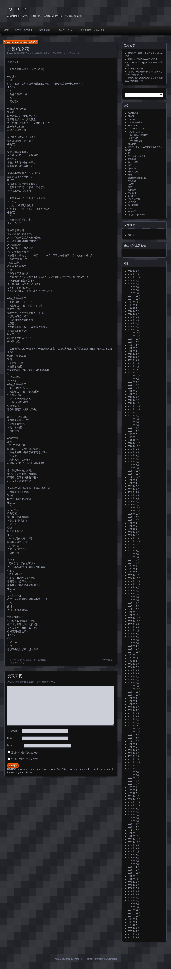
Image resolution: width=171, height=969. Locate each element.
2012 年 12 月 (134, 725)
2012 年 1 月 (133, 759)
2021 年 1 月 (133, 437)
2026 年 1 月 (133, 274)
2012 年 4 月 (133, 750)
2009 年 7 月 (133, 851)
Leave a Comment (70, 53)
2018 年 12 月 (134, 507)
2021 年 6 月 (133, 422)
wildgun (17, 42)
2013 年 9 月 (133, 698)
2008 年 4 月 (133, 897)
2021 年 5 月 (133, 425)
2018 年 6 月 (133, 523)
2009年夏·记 (107, 660)
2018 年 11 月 (134, 511)
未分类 (131, 184)
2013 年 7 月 (133, 704)
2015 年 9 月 (133, 624)
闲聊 (130, 208)
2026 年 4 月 (133, 271)
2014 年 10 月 (134, 658)
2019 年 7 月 (133, 486)
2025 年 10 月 (134, 277)
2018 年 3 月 (133, 532)
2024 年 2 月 (133, 326)
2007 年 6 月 (133, 928)
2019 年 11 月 (134, 474)
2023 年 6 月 (133, 351)
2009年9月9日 (30, 42)
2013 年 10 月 (134, 695)
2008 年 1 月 (133, 907)
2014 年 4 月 (133, 676)
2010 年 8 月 (133, 811)
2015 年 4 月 (133, 639)
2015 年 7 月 (133, 630)
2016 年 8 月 (133, 590)
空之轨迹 (132, 193)
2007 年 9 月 (133, 919)
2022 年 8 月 (133, 382)
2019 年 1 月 (133, 504)
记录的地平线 (134, 199)
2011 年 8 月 (133, 775)
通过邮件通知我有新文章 (24, 759)
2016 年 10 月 (134, 584)
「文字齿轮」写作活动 (138, 135)
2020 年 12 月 (134, 440)
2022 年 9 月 (133, 379)
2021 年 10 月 (134, 412)
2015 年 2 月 (133, 646)
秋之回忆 (132, 190)
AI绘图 (131, 116)
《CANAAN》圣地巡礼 (138, 128)
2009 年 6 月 (133, 854)
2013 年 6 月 (133, 707)
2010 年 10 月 (134, 805)
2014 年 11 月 (134, 655)
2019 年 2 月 (133, 501)
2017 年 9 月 (133, 550)
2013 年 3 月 (133, 716)
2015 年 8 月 (133, 627)
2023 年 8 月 (133, 345)
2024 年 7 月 (133, 311)
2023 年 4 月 (133, 357)
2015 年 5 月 (133, 636)
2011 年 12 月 (134, 762)
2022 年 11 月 (134, 372)
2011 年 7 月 (133, 778)
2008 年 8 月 (133, 885)
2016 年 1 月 (133, 612)
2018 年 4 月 (133, 529)
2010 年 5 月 (133, 821)
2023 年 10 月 (134, 339)
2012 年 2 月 (133, 756)
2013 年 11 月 (134, 692)
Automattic (111, 959)
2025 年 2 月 (133, 290)
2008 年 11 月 (134, 876)
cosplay (131, 119)
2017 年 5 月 (133, 563)
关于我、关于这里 (24, 30)
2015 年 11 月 (134, 618)
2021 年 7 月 (133, 418)
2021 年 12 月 (134, 406)
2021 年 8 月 (133, 415)
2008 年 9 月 (133, 882)
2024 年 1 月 (133, 329)
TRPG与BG (133, 125)
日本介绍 (132, 168)
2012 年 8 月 (133, 738)
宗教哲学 (132, 159)
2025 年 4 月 (133, 283)
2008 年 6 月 (133, 891)
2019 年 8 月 (133, 483)
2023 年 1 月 (133, 366)
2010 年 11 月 (134, 802)
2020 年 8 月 (133, 449)
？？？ (17, 10)
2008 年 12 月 (134, 873)
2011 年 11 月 (134, 765)
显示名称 (12, 731)
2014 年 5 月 (133, 673)
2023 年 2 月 (133, 363)
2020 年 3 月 (133, 461)
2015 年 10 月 (134, 621)
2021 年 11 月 (134, 409)
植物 (130, 187)
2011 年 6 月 (133, 781)
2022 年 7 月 (133, 385)
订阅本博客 (44, 30)
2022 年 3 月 (133, 397)
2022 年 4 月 (133, 394)
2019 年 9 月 (133, 480)
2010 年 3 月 (133, 827)
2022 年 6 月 (133, 388)
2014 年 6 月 (133, 670)
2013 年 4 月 (133, 713)
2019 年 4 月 (133, 495)
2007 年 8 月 (133, 922)
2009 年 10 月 (134, 842)
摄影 (130, 165)
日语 (130, 174)
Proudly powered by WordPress (69, 959)
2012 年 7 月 (133, 741)
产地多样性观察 (135, 141)
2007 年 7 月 (133, 925)
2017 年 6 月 (133, 560)
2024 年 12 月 (134, 296)
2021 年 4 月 (133, 428)
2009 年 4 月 (133, 861)
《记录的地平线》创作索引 (91, 30)
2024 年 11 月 (134, 299)
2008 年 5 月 (133, 894)
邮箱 (9, 738)
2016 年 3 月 (133, 606)
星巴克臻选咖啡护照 (137, 178)
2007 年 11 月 (134, 913)
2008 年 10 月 (134, 879)
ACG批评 (132, 235)
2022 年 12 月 (134, 369)
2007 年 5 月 (133, 931)
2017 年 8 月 (133, 554)
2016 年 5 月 (133, 600)
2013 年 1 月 (133, 722)
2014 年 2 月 (133, 682)
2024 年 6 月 (133, 314)
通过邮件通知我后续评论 (24, 752)
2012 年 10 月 (134, 732)
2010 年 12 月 (134, 799)
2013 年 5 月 (133, 710)
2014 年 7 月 (133, 667)
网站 (9, 745)
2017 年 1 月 (133, 575)
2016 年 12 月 (134, 578)
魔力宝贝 (21, 53)
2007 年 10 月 (134, 916)
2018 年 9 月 (133, 517)
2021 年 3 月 (133, 431)
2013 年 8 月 (133, 701)
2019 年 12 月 (134, 471)
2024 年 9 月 (133, 305)
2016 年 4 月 (133, 603)
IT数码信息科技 (135, 122)
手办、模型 (133, 162)
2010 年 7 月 (133, 814)
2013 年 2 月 (133, 719)
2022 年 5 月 (133, 391)
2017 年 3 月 (133, 569)
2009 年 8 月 (133, 848)
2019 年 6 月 (133, 489)
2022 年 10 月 (134, 376)
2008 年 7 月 (133, 888)
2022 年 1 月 (133, 403)
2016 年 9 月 (133, 587)
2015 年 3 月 (133, 643)
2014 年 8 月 (133, 664)
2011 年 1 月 (133, 796)
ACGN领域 (133, 113)
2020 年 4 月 (133, 458)
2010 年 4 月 (133, 824)
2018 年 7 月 (133, 520)
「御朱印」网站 (64, 30)
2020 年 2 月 (133, 465)
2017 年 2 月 (133, 572)
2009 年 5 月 (133, 857)
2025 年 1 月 (133, 293)
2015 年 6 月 (133, 633)
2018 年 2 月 (133, 535)
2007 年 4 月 (133, 934)
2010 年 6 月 (133, 818)
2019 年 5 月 (133, 492)
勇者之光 (132, 144)
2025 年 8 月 (133, 280)
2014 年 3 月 (133, 679)
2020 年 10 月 (134, 446)
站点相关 (132, 196)
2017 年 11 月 (134, 544)
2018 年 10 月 (134, 514)
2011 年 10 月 (134, 768)
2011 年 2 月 (133, 793)
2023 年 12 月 (134, 333)
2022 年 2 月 (133, 400)
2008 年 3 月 (133, 900)
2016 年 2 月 (133, 609)
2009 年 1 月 (133, 870)
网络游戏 (47, 53)
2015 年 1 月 (133, 649)
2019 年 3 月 (133, 498)
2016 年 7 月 (133, 593)
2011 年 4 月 (133, 787)
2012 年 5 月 (133, 747)
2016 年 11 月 (134, 581)
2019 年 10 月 (134, 477)
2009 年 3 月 (133, 864)
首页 (6, 30)
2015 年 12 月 (134, 615)
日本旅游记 (133, 171)
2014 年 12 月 (134, 652)
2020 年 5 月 (133, 455)
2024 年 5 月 (133, 317)
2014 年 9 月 (133, 661)
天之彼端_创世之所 (136, 156)
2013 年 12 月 (134, 689)
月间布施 (132, 181)
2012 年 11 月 (134, 729)
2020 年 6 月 (133, 452)
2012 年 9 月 (133, 735)
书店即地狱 (133, 138)
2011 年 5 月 (133, 784)
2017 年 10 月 (134, 547)
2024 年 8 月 (133, 308)
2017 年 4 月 (133, 566)
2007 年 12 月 (134, 910)
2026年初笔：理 (135, 68)
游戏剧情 (38, 53)
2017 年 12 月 (134, 541)
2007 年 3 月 (133, 937)
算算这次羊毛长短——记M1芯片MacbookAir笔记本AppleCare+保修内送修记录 (144, 62)
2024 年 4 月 (133, 320)
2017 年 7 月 (133, 557)
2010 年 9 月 (133, 808)
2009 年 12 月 (134, 836)
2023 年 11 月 (134, 336)
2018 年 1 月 (133, 538)
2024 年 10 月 (134, 302)
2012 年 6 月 (133, 744)
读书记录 (132, 202)
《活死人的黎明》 (136, 131)
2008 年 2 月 (133, 903)
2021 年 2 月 (133, 434)
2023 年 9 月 (133, 342)
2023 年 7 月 (133, 348)
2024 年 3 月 (133, 323)
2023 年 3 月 (133, 360)
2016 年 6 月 (133, 597)
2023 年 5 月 (133, 354)
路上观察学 (133, 205)
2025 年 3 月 (133, 286)
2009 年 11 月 (134, 839)
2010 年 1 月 (133, 833)
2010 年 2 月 (133, 830)
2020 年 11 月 (134, 443)
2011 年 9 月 (133, 771)
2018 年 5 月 (133, 526)
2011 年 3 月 (133, 790)
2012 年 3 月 (133, 753)
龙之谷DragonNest (136, 214)
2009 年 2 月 (133, 867)
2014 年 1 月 (133, 686)
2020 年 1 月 (133, 468)
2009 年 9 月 (133, 845)
